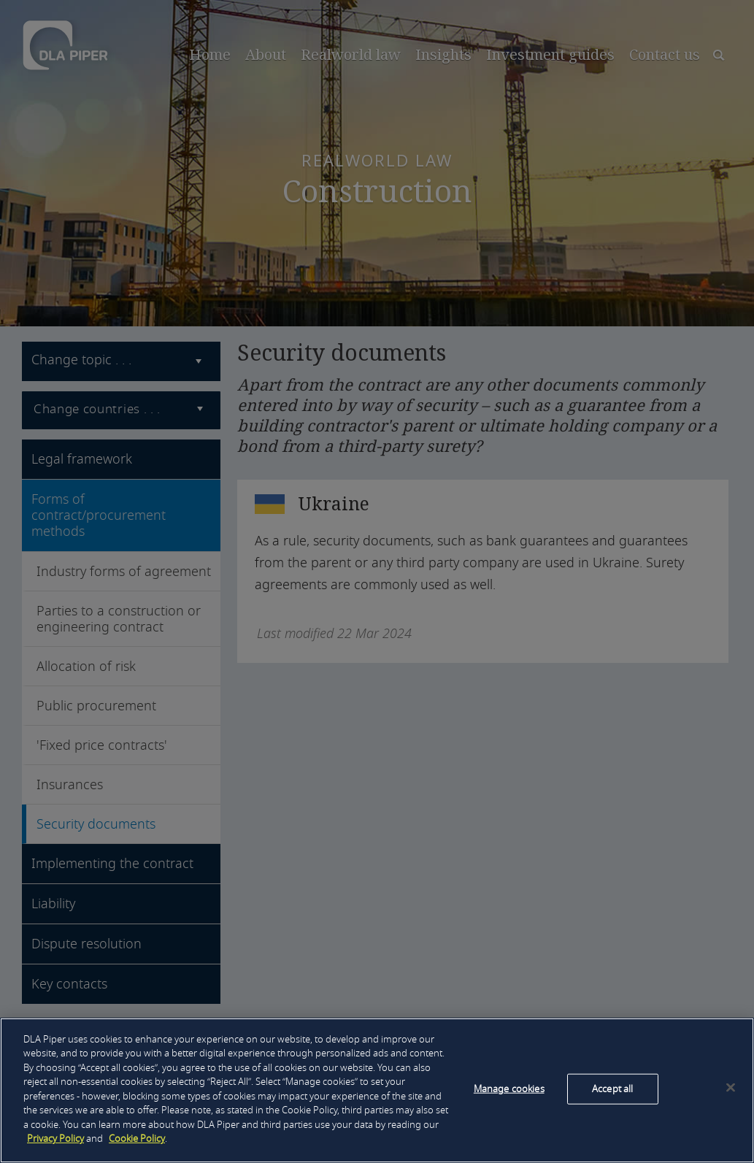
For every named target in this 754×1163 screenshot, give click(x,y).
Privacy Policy (55, 1138)
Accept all (612, 1089)
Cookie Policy (137, 1138)
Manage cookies (509, 1089)
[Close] (731, 1088)
